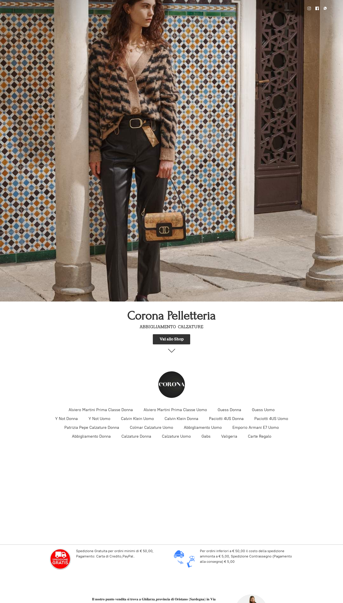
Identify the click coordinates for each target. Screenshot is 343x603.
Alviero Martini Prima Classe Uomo (175, 409)
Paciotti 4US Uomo (271, 418)
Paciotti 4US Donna (226, 418)
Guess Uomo (263, 409)
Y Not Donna (66, 418)
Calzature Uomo (176, 436)
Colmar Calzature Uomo (151, 427)
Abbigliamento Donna (91, 436)
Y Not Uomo (99, 418)
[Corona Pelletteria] (171, 384)
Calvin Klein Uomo (137, 418)
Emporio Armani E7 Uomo (255, 427)
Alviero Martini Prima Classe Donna (101, 409)
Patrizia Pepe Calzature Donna (91, 427)
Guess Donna (229, 409)
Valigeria (229, 436)
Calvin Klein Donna (181, 418)
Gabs (206, 436)
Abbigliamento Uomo (203, 427)
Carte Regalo (259, 436)
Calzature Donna (136, 436)
